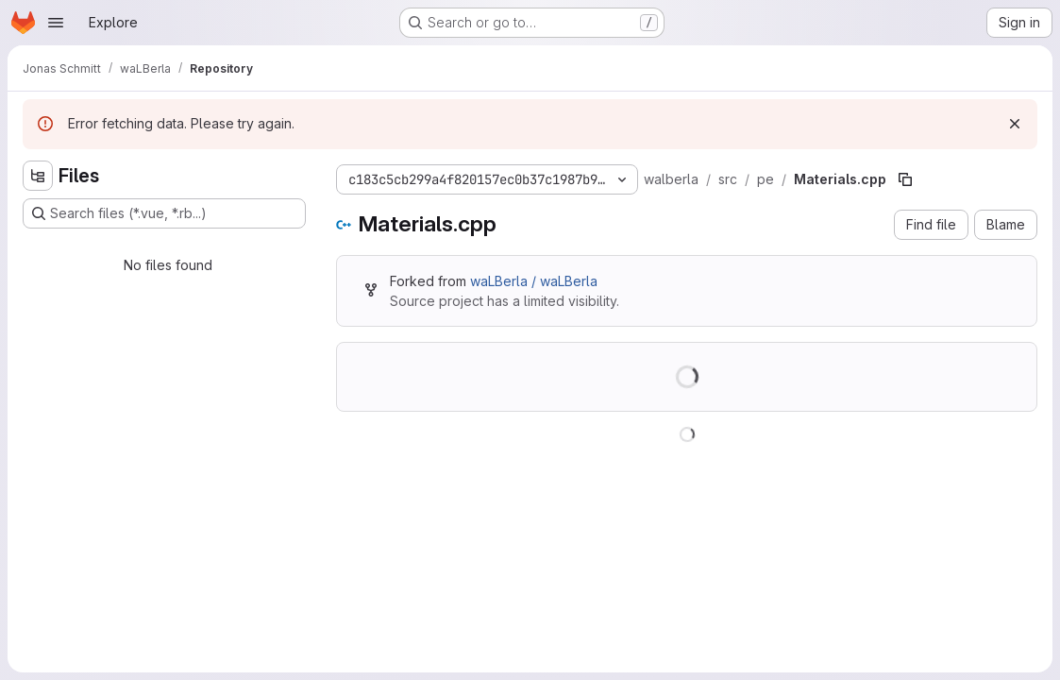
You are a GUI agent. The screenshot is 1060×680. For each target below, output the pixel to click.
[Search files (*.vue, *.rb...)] (164, 213)
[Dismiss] (1014, 123)
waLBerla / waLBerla (533, 281)
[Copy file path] (905, 179)
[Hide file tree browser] (38, 176)
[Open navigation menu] (56, 23)
